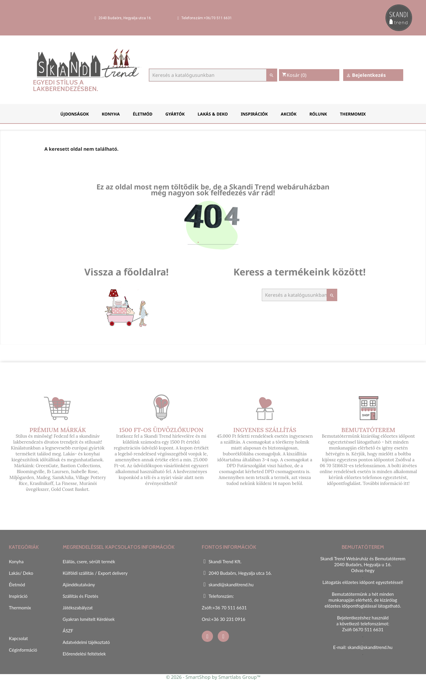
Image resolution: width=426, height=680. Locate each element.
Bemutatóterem (368, 430)
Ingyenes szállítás (264, 430)
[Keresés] (213, 75)
